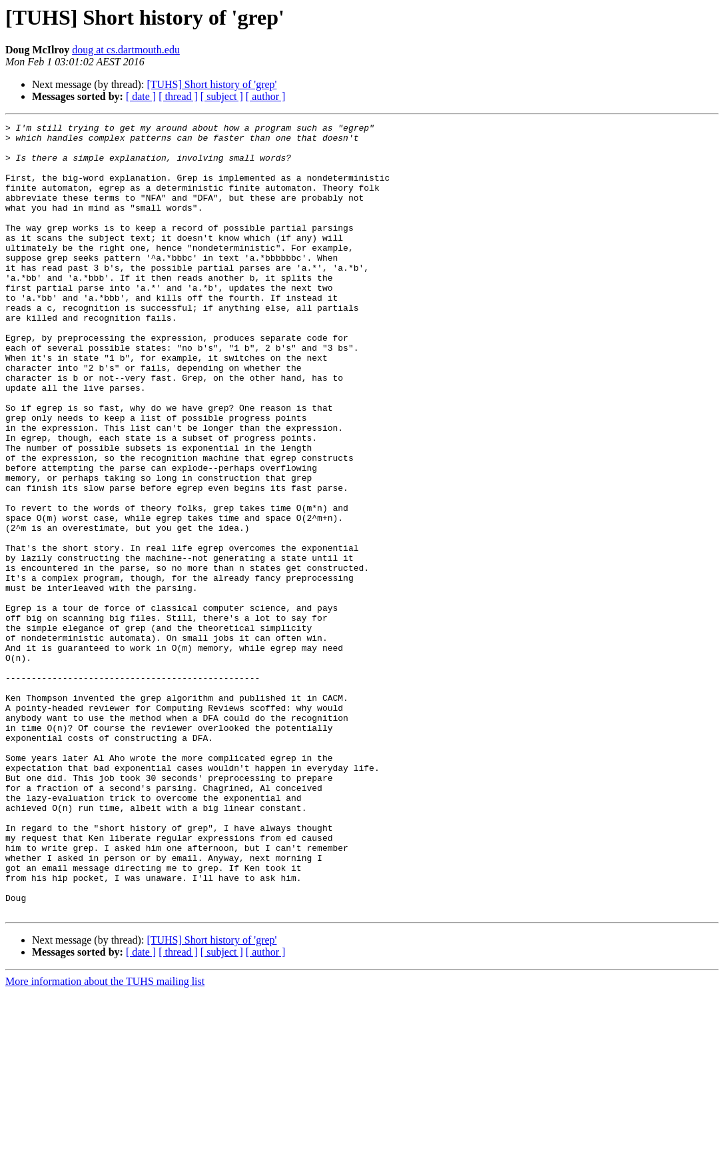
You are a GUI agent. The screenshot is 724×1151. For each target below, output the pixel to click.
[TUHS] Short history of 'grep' (211, 84)
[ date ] (141, 96)
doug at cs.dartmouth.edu (126, 49)
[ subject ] (221, 96)
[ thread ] (178, 96)
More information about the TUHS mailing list (104, 1139)
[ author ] (266, 96)
